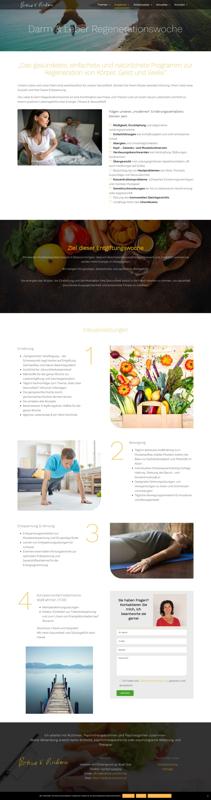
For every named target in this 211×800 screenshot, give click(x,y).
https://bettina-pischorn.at (109, 778)
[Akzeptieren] (207, 795)
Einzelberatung (168, 764)
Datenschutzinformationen (159, 796)
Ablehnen (141, 796)
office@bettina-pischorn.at (110, 773)
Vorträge (167, 769)
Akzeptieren (128, 796)
